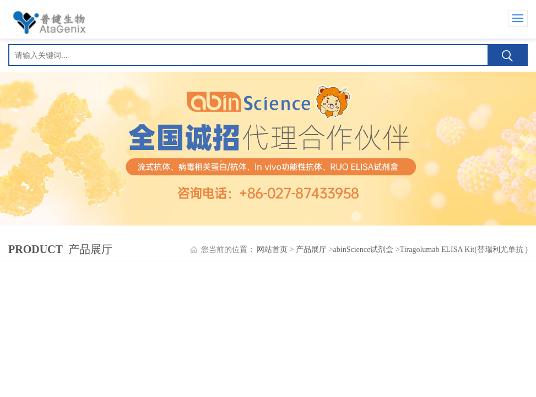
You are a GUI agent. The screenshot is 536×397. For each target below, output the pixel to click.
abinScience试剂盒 (363, 249)
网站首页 (272, 249)
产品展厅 (311, 249)
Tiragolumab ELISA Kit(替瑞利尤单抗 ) (464, 249)
